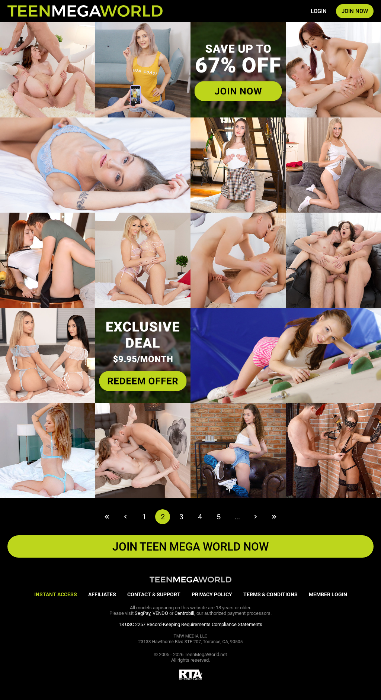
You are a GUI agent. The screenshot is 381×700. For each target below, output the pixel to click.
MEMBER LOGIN (328, 594)
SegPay (142, 613)
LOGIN (319, 11)
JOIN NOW (355, 11)
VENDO (160, 613)
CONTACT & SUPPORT (153, 594)
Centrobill (184, 613)
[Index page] (85, 11)
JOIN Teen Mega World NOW (190, 546)
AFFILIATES (102, 594)
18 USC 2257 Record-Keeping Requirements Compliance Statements (190, 624)
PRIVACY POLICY (212, 594)
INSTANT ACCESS (55, 594)
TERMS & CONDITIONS (270, 594)
